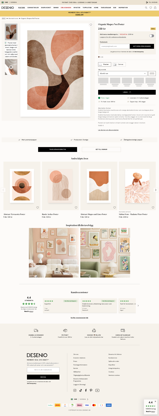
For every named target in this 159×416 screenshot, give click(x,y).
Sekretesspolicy (139, 51)
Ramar (56, 7)
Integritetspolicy (114, 368)
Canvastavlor (33, 7)
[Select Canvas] (119, 64)
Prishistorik (103, 42)
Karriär (75, 368)
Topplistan (87, 7)
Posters (21, 7)
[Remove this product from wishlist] (90, 24)
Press (75, 361)
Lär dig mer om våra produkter (108, 130)
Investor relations (79, 358)
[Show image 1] (11, 31)
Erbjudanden (66, 7)
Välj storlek (102, 69)
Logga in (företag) (79, 384)
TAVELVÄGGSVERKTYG (57, 149)
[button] (152, 73)
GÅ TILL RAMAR (101, 149)
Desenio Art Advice (115, 354)
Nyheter (77, 7)
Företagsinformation (80, 365)
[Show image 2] (11, 49)
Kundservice (113, 358)
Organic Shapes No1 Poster (30, 18)
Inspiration (123, 7)
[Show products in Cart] (155, 7)
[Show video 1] (11, 67)
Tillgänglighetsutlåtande (81, 375)
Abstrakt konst (13, 18)
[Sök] (146, 8)
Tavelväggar (106, 7)
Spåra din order (114, 361)
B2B (114, 7)
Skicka (43, 377)
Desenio (85, 410)
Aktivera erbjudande (142, 46)
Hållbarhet (77, 372)
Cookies (111, 372)
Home (96, 7)
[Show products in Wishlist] (150, 7)
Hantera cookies (114, 375)
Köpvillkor (112, 365)
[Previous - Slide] (3, 190)
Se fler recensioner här (79, 318)
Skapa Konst (46, 7)
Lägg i (127, 92)
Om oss (75, 354)
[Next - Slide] (155, 190)
